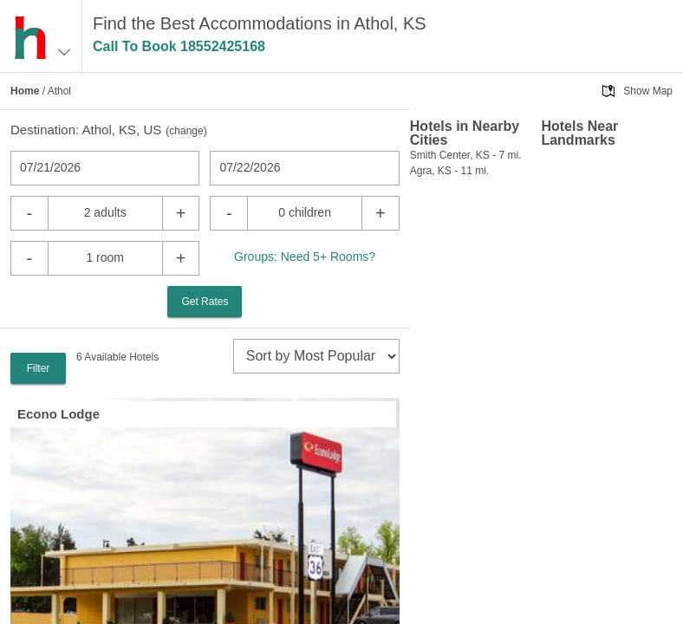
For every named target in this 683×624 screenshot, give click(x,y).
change (186, 131)
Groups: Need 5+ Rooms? (304, 256)
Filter (38, 368)
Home (24, 91)
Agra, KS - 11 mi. (449, 171)
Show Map (648, 91)
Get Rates (204, 302)
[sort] (316, 356)
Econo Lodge (58, 413)
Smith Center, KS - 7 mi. (466, 155)
